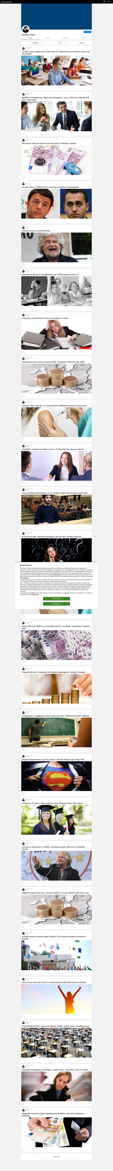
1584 (69, 570)
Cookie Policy (35, 594)
